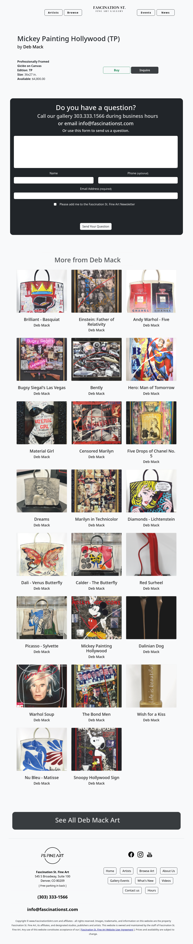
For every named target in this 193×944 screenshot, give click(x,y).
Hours (152, 890)
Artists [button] (53, 12)
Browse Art (146, 871)
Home (110, 871)
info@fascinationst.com (106, 123)
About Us (169, 871)
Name (54, 173)
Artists (126, 871)
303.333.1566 (105, 116)
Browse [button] (73, 12)
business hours (156, 116)
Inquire (144, 70)
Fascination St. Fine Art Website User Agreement (107, 929)
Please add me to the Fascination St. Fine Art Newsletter (97, 204)
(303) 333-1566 (52, 897)
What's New (145, 881)
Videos (166, 881)
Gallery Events (119, 881)
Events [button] (146, 12)
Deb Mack (33, 47)
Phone (138, 173)
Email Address (96, 189)
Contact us (132, 890)
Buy (116, 70)
